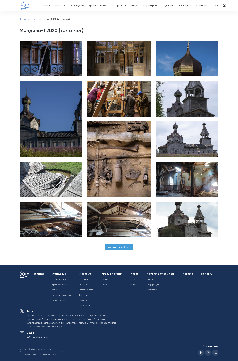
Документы (84, 295)
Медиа (135, 5)
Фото (132, 279)
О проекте (119, 5)
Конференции (153, 285)
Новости (60, 5)
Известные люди (86, 290)
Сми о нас (83, 285)
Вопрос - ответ (58, 300)
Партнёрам (150, 5)
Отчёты (55, 290)
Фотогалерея (27, 19)
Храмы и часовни (99, 5)
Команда (83, 300)
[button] (50, 58)
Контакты (201, 5)
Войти (217, 5)
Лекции (150, 279)
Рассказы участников (61, 295)
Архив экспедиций (60, 285)
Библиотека (152, 290)
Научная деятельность (161, 274)
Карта (104, 285)
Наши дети (184, 5)
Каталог (105, 279)
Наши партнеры (86, 305)
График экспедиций (60, 279)
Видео (133, 285)
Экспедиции (77, 5)
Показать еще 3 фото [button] (119, 247)
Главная (46, 5)
